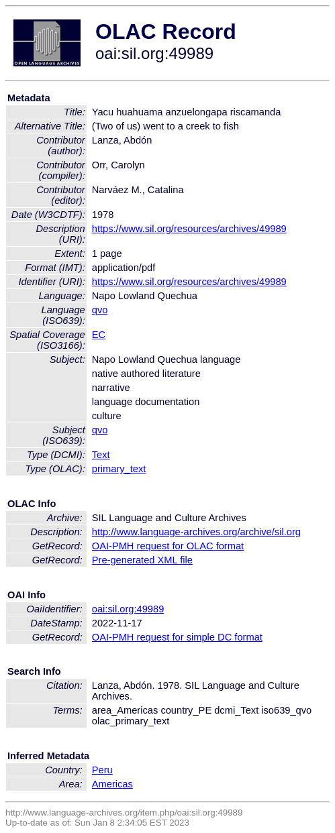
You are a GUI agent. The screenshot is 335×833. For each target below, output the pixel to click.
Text (101, 454)
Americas (112, 784)
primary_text (119, 468)
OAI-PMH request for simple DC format (177, 637)
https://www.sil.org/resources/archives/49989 (189, 228)
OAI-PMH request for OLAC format (168, 546)
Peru (102, 770)
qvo (100, 309)
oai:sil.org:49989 (128, 609)
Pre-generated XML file (142, 560)
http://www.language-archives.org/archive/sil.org (196, 531)
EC (98, 334)
